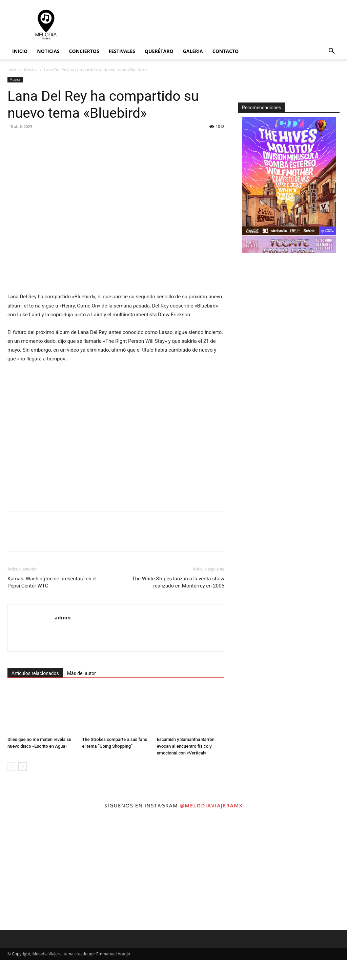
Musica (30, 70)
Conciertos (84, 51)
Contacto (225, 51)
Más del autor (81, 673)
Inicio (19, 51)
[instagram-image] (58, 872)
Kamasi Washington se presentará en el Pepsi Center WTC (52, 582)
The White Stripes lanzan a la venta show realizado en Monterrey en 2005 (178, 582)
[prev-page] (11, 766)
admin (63, 617)
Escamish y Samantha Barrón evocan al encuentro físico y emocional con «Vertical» (186, 746)
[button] (331, 52)
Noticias (48, 51)
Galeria (193, 51)
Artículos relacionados (35, 673)
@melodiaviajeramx (211, 805)
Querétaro (159, 51)
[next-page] (22, 766)
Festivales (122, 51)
